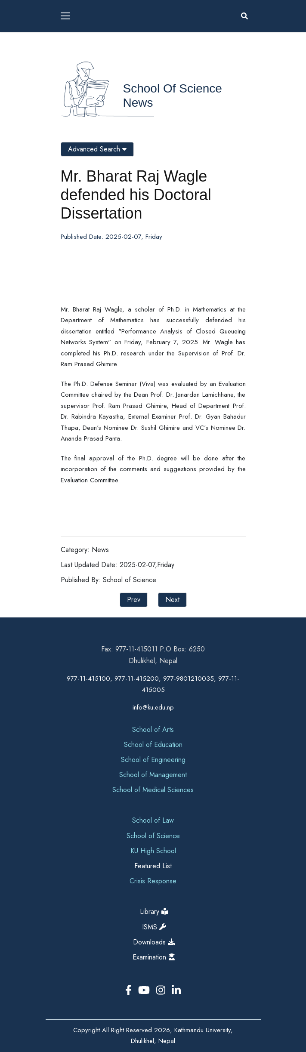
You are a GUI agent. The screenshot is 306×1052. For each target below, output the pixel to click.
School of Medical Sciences (153, 790)
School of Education (153, 745)
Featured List (153, 866)
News (138, 102)
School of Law (153, 820)
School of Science (172, 88)
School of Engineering (153, 760)
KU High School (153, 851)
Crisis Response (153, 881)
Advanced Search (97, 149)
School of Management (153, 775)
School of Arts (153, 729)
